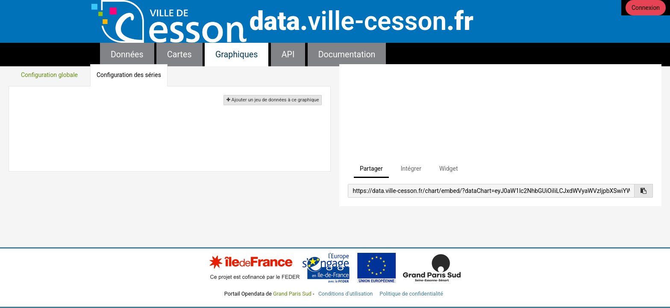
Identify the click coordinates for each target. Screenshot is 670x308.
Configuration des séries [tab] (129, 74)
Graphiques (236, 54)
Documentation (347, 54)
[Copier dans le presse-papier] (644, 191)
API (288, 54)
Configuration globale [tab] (49, 74)
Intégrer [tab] (411, 168)
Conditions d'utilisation (346, 293)
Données (127, 54)
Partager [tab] (371, 168)
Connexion (646, 7)
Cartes (179, 54)
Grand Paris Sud (292, 293)
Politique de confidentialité (411, 293)
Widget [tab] (448, 168)
